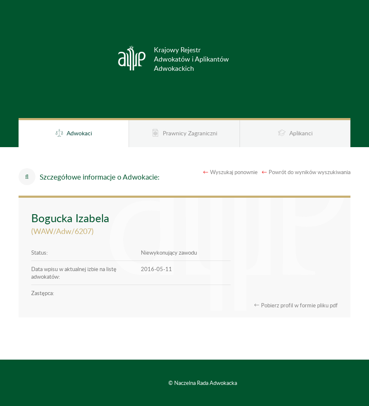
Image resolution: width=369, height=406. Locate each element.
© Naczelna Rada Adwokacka (202, 383)
